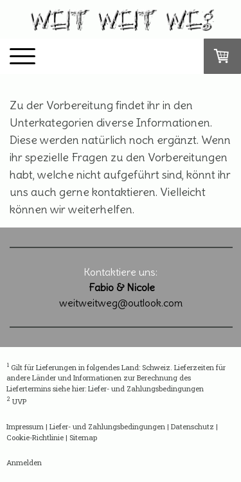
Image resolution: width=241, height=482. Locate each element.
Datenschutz (192, 426)
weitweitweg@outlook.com (121, 302)
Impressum (25, 426)
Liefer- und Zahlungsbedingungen (146, 388)
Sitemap (83, 437)
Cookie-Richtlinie (35, 437)
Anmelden (24, 462)
